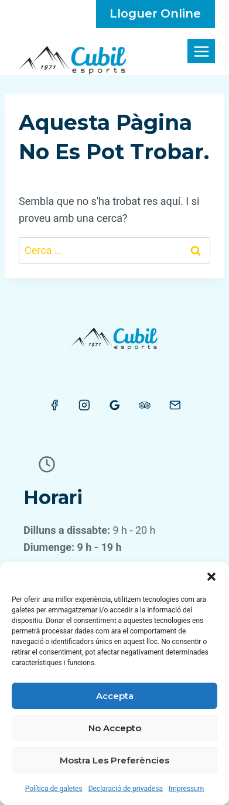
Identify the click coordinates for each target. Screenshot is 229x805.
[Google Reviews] (115, 405)
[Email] (175, 405)
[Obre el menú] (201, 51)
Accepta (115, 695)
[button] (211, 577)
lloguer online (155, 13)
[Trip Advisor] (144, 405)
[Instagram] (84, 405)
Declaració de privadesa (125, 789)
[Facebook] (54, 405)
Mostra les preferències (114, 760)
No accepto (114, 728)
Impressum (186, 789)
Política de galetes (54, 789)
